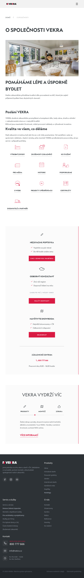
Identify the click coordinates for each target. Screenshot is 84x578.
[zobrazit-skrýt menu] (77, 4)
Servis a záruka (8, 505)
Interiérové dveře (50, 482)
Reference (47, 519)
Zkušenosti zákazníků (10, 529)
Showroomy (48, 508)
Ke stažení (48, 526)
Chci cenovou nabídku (41, 258)
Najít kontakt (41, 301)
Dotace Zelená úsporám (12, 508)
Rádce (46, 515)
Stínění (46, 479)
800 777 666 (42, 360)
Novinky (47, 522)
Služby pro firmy (8, 519)
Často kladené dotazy (10, 526)
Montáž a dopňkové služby (12, 512)
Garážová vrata (49, 486)
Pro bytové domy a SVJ (11, 522)
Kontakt (47, 505)
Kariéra (46, 512)
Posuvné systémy (50, 475)
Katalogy (47, 493)
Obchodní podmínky (74, 571)
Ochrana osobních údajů (55, 571)
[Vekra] (11, 4)
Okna (46, 468)
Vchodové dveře (50, 472)
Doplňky (47, 489)
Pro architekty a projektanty (13, 515)
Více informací (29, 435)
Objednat (42, 335)
